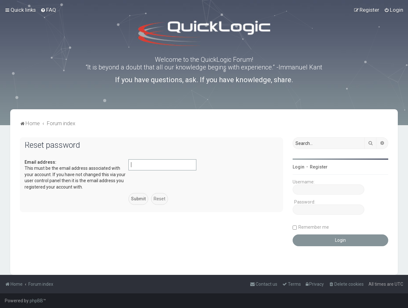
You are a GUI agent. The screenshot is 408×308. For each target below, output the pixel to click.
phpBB (36, 300)
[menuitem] (48, 9)
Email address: (40, 162)
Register (319, 166)
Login (298, 166)
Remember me (313, 227)
